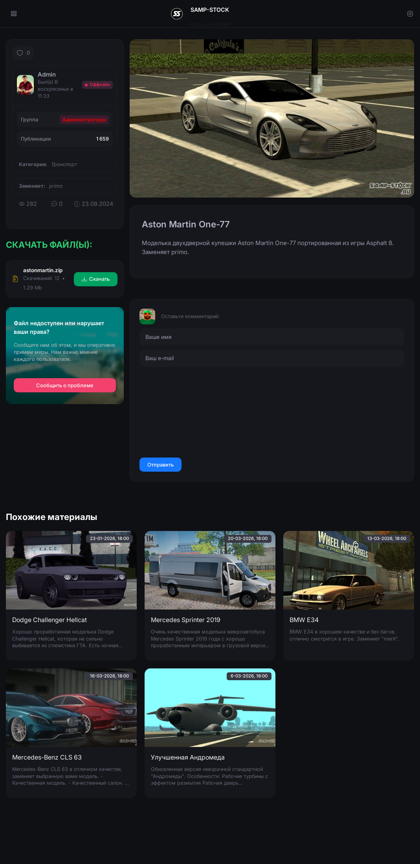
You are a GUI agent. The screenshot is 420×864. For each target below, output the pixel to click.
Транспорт (64, 164)
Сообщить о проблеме (65, 385)
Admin (47, 74)
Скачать (96, 279)
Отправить (160, 464)
